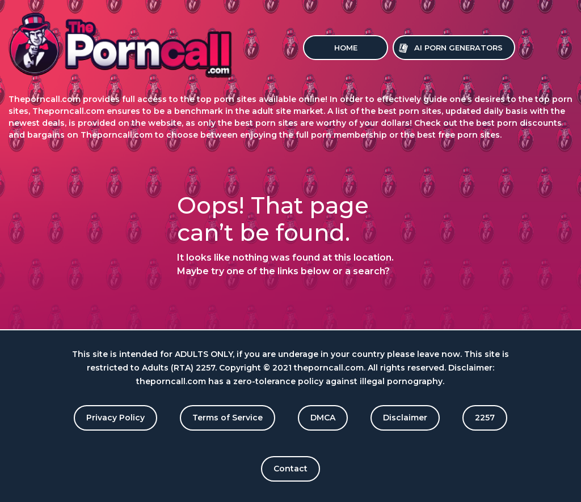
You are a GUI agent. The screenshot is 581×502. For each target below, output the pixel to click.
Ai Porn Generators (458, 47)
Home (345, 47)
